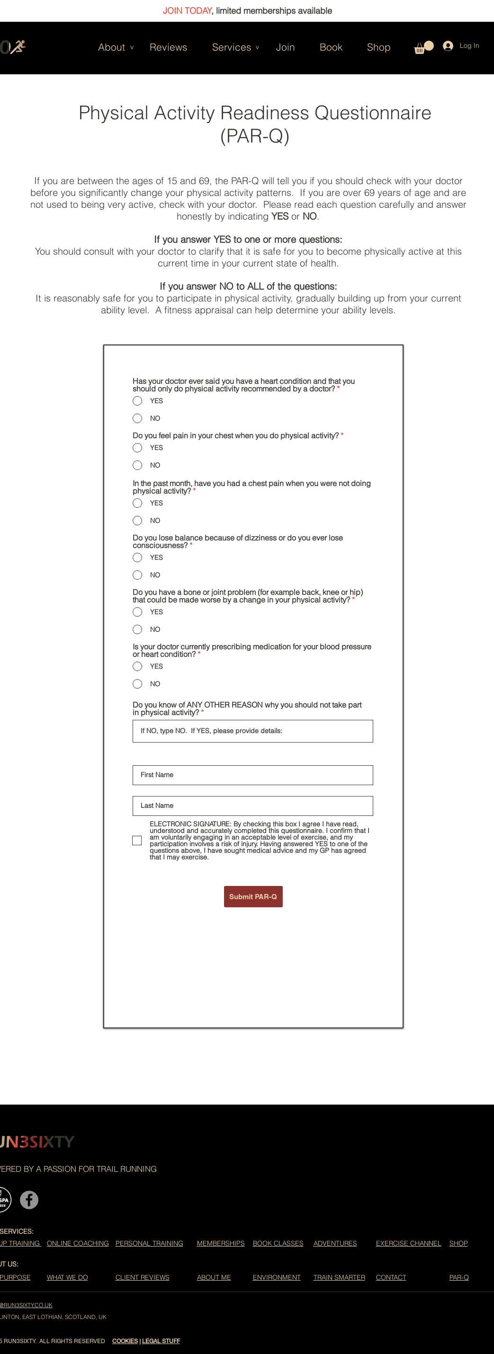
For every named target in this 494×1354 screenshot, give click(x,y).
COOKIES (125, 1341)
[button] (104, 47)
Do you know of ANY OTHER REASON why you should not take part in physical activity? (247, 708)
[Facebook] (29, 1200)
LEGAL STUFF (161, 1341)
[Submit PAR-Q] (253, 896)
